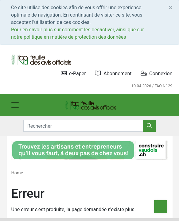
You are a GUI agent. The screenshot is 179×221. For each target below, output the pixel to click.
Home (17, 173)
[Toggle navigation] (15, 105)
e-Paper (73, 73)
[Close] (170, 7)
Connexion (156, 73)
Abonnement (113, 73)
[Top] (160, 206)
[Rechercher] (149, 126)
